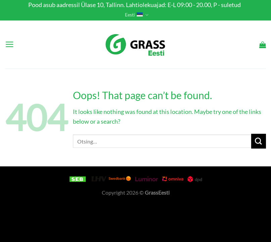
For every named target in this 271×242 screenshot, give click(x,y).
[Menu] (9, 44)
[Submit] (258, 141)
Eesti (136, 15)
